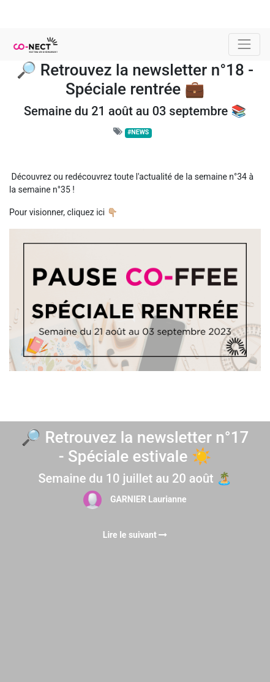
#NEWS (138, 132)
